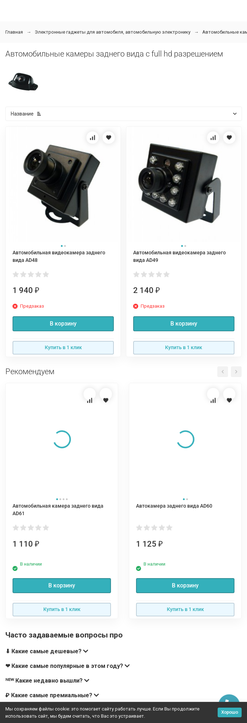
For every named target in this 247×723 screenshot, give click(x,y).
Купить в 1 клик (63, 347)
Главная (14, 32)
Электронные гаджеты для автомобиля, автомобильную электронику (112, 32)
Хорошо (229, 712)
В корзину (63, 323)
